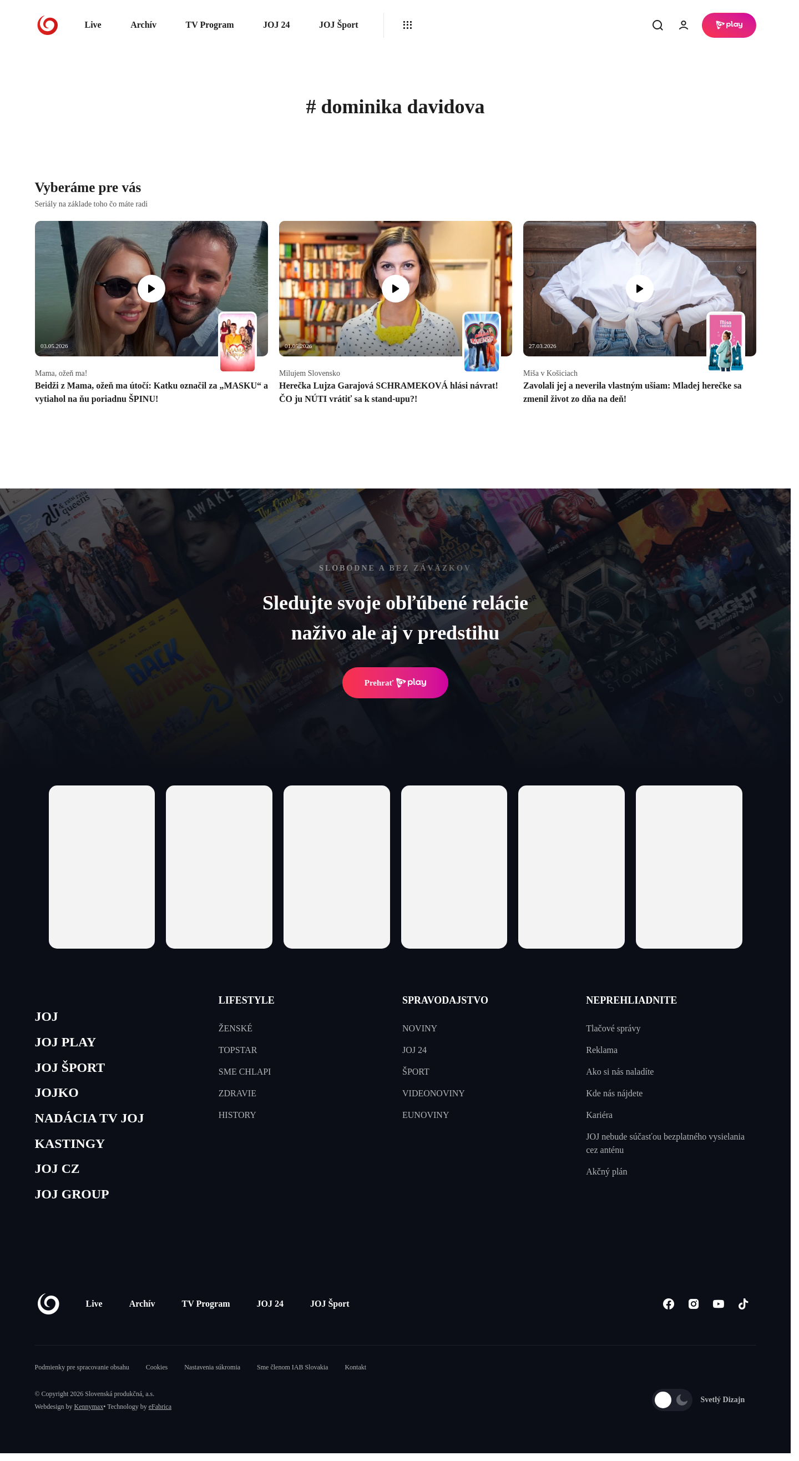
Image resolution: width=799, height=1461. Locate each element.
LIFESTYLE (247, 1000)
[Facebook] (668, 1311)
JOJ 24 (276, 24)
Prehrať (396, 683)
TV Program (210, 24)
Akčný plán (606, 1171)
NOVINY (419, 1028)
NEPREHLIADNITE (631, 1000)
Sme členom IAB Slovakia (292, 1375)
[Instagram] (693, 1311)
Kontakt (355, 1375)
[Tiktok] (743, 1311)
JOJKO (58, 1096)
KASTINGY (72, 1149)
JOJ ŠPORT (72, 1069)
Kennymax (89, 1414)
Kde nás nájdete (614, 1093)
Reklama (602, 1050)
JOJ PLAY (67, 1043)
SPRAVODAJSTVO (445, 1000)
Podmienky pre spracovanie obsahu (82, 1375)
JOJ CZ (58, 1175)
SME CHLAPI (245, 1071)
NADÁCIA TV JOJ (92, 1122)
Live (93, 24)
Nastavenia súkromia (212, 1375)
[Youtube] (718, 1311)
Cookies (157, 1375)
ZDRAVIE (237, 1093)
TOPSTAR (238, 1050)
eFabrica (160, 1414)
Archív (143, 24)
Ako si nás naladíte (620, 1071)
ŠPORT (415, 1071)
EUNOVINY (425, 1115)
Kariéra (599, 1115)
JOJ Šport (338, 24)
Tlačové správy (613, 1028)
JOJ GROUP (74, 1202)
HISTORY (237, 1115)
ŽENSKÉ (235, 1028)
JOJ (47, 1017)
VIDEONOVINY (433, 1093)
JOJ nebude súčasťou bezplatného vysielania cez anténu (665, 1143)
